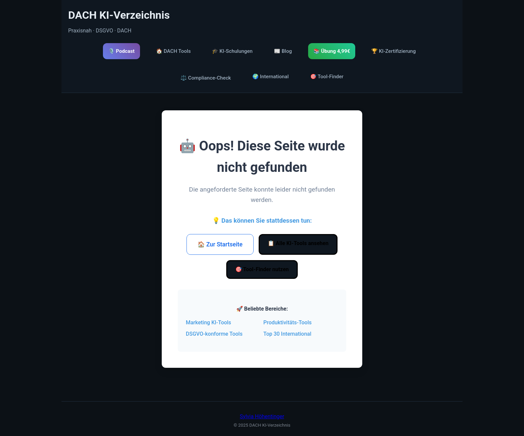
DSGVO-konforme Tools (214, 334)
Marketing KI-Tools (208, 322)
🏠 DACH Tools (173, 51)
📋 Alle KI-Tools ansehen (298, 243)
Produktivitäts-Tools (287, 322)
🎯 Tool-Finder (327, 77)
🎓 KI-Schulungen (232, 51)
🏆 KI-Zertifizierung (393, 51)
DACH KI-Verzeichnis (119, 15)
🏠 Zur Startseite (220, 244)
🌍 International (270, 77)
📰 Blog (283, 51)
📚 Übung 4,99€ (331, 51)
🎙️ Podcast (121, 51)
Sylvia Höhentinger (262, 416)
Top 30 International (287, 334)
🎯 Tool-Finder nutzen (262, 269)
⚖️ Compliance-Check (205, 78)
